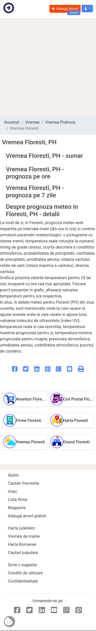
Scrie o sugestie (22, 564)
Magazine (17, 507)
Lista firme (17, 499)
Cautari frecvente (23, 483)
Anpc (12, 491)
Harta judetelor (21, 528)
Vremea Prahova (60, 122)
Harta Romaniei (22, 544)
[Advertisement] (48, 67)
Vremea (32, 122)
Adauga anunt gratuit (27, 515)
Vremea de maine (24, 536)
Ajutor (13, 475)
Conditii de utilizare (25, 573)
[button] (87, 8)
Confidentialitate (23, 581)
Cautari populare (23, 552)
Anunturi (11, 122)
